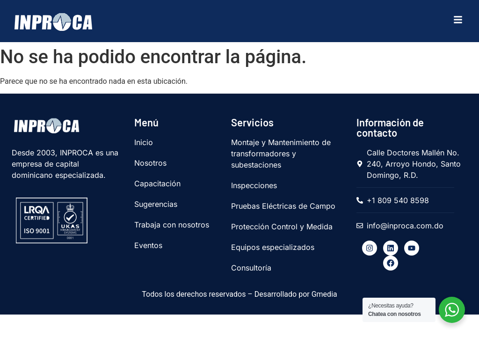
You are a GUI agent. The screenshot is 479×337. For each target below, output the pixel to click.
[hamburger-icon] (455, 21)
